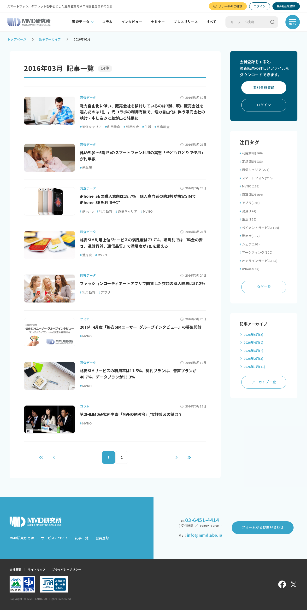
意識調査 (162, 126)
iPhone (87, 211)
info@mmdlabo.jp (204, 535)
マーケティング (256, 252)
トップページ (16, 39)
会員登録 (102, 538)
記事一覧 (82, 538)
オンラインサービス (258, 260)
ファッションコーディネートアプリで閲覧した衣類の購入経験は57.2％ (142, 283)
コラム (107, 21)
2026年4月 (253, 342)
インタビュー (131, 21)
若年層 (86, 167)
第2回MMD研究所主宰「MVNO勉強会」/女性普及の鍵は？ (131, 414)
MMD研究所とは (22, 538)
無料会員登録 (286, 6)
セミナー (158, 21)
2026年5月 (253, 334)
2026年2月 (253, 358)
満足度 (86, 255)
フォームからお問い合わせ (263, 527)
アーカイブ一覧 (264, 382)
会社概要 (15, 569)
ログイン (260, 6)
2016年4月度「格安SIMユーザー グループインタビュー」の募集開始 (140, 327)
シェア (250, 244)
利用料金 (131, 126)
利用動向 (112, 126)
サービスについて (54, 538)
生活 (146, 126)
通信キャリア (91, 126)
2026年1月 (254, 366)
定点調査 (251, 161)
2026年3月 (253, 350)
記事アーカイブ (50, 39)
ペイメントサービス (259, 227)
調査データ (80, 21)
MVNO (147, 211)
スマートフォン (256, 178)
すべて (212, 21)
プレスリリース (186, 21)
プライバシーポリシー (66, 569)
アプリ (105, 292)
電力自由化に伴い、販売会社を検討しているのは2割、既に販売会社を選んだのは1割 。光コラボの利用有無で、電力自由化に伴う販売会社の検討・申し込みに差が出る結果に (142, 112)
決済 (248, 211)
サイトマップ (36, 569)
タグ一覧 (264, 287)
